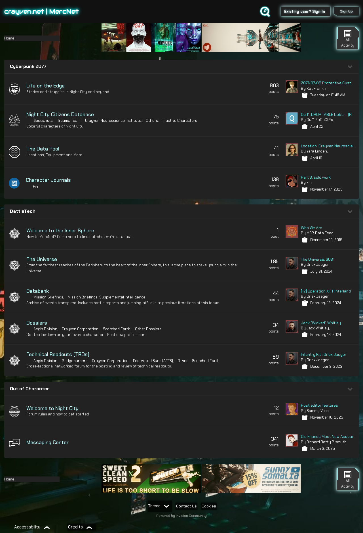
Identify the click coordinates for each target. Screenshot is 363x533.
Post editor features (319, 405)
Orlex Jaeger (317, 264)
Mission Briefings (48, 297)
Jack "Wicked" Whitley (321, 322)
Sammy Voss (318, 410)
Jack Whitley (318, 328)
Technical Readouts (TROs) (57, 354)
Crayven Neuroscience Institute (113, 120)
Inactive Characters (179, 120)
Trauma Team (69, 120)
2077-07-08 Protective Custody (329, 82)
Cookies (209, 506)
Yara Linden (317, 151)
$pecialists (43, 120)
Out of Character (29, 389)
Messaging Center (47, 442)
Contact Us (186, 506)
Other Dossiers (148, 329)
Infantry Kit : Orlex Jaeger (323, 354)
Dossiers (36, 322)
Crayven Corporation (80, 329)
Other (182, 360)
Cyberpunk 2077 (28, 66)
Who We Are (311, 227)
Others (152, 120)
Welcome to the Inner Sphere (60, 230)
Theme (158, 505)
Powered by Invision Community (181, 515)
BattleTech (22, 211)
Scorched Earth (116, 329)
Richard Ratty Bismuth (327, 442)
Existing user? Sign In (303, 11)
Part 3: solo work (316, 177)
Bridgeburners (74, 360)
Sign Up (345, 11)
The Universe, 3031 (317, 259)
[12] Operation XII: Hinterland (326, 291)
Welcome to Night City (52, 408)
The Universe (41, 259)
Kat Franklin (317, 88)
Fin (36, 186)
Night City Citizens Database (60, 114)
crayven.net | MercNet (41, 11)
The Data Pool (42, 148)
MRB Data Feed (320, 233)
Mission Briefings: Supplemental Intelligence (106, 297)
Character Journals (48, 180)
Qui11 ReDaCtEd (320, 119)
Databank (37, 291)
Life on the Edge (45, 85)
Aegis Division (45, 329)
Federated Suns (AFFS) (153, 360)
